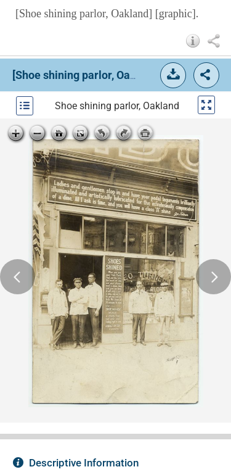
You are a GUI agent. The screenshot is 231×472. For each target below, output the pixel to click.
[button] (193, 41)
